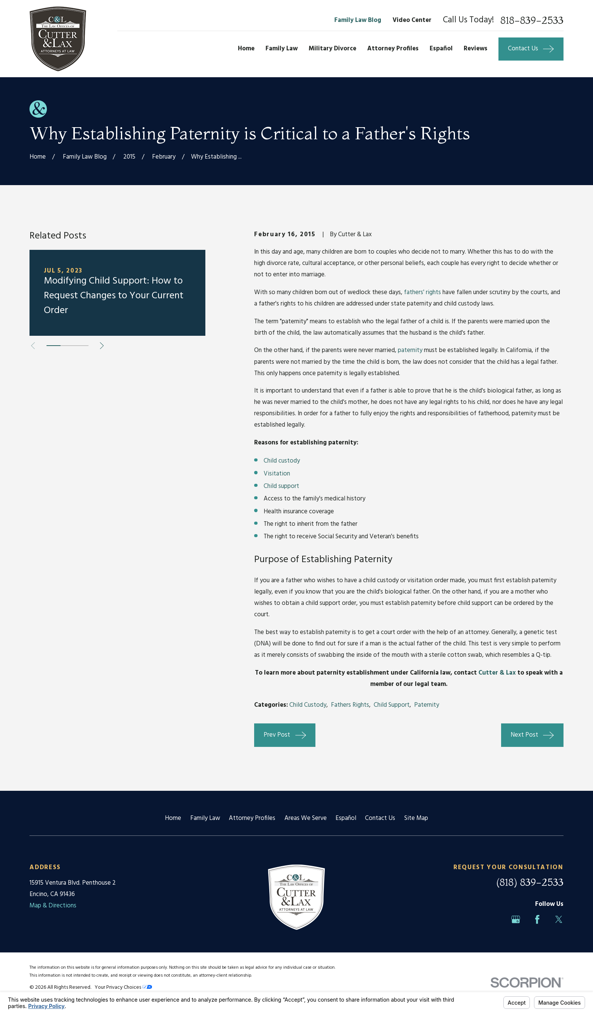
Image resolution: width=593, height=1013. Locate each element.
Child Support (392, 705)
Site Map (416, 818)
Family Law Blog (357, 20)
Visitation (277, 474)
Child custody (282, 461)
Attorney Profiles (252, 818)
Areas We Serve (305, 818)
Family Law (205, 818)
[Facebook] (537, 919)
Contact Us (380, 818)
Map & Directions (52, 906)
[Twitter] (558, 919)
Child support (281, 486)
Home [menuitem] (246, 49)
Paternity (426, 705)
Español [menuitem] (441, 49)
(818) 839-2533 (530, 882)
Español (345, 818)
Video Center (412, 20)
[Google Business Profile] (515, 919)
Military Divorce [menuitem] (332, 49)
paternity (410, 350)
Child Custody (307, 705)
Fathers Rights (350, 705)
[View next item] (101, 345)
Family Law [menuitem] (281, 49)
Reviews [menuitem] (475, 49)
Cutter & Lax (497, 673)
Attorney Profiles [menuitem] (393, 49)
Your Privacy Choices (123, 987)
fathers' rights (422, 292)
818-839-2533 (532, 21)
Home (173, 818)
